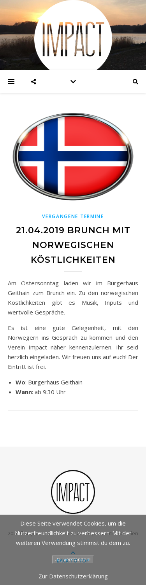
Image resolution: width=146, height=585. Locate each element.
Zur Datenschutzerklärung (73, 576)
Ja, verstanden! (73, 559)
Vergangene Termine (73, 216)
